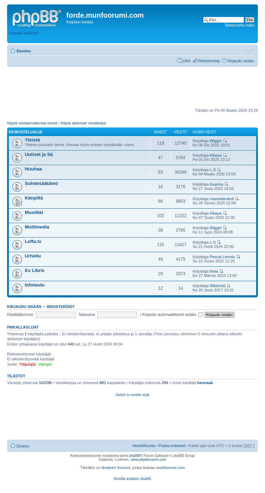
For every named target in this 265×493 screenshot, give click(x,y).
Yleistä (32, 140)
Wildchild (217, 286)
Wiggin (216, 141)
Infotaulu (35, 285)
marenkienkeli (222, 199)
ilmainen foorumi (116, 467)
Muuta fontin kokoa (249, 49)
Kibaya (216, 155)
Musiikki (34, 212)
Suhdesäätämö (41, 183)
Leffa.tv (33, 241)
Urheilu (33, 256)
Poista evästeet (171, 445)
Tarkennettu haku (239, 25)
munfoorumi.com (170, 467)
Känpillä (34, 198)
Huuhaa (33, 169)
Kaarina (216, 184)
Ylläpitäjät (27, 364)
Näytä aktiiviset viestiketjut (83, 123)
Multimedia (37, 227)
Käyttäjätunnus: (20, 314)
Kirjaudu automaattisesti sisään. (172, 314)
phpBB (134, 456)
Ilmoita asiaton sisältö (132, 478)
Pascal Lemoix (222, 257)
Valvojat (45, 364)
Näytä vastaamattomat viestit (32, 123)
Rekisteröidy (209, 61)
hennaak (205, 383)
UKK (187, 61)
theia (214, 271)
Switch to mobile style (132, 395)
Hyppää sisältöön (24, 33)
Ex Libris (35, 270)
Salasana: (87, 314)
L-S (213, 170)
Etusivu (24, 51)
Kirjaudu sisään (241, 61)
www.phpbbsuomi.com (148, 460)
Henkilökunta (143, 445)
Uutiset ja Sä (39, 154)
